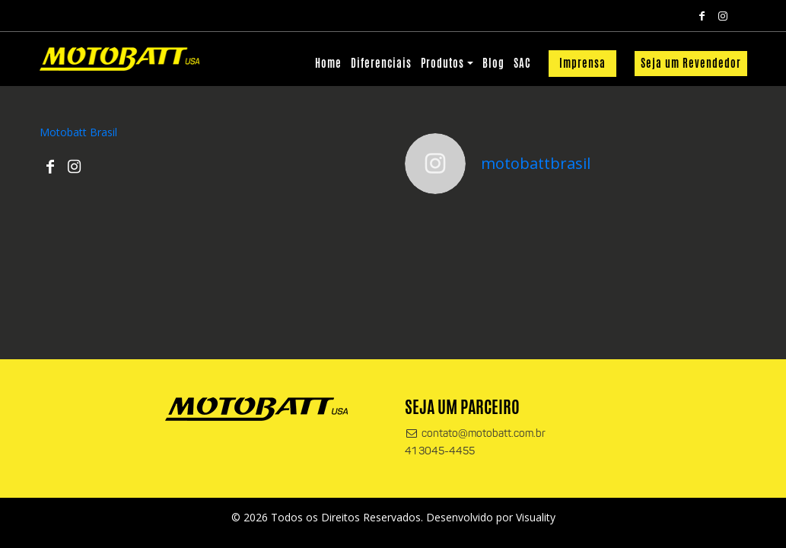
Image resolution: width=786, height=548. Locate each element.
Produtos (442, 63)
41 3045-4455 (440, 451)
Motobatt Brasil (78, 132)
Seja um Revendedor (691, 63)
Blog (493, 63)
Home (328, 63)
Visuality (535, 517)
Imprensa (582, 63)
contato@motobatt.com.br (475, 434)
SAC (522, 63)
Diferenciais (381, 63)
